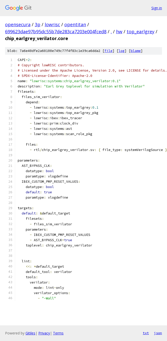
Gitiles (30, 333)
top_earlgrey (140, 31)
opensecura (18, 24)
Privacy (44, 333)
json (158, 333)
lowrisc (52, 24)
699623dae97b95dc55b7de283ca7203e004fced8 (55, 31)
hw (119, 31)
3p (37, 24)
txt (146, 333)
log (122, 51)
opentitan (75, 24)
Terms (58, 333)
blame (136, 51)
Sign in (156, 8)
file (108, 51)
